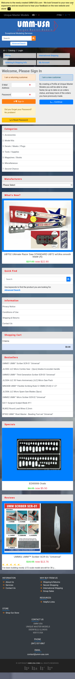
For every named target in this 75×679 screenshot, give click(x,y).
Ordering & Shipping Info (16, 62)
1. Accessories (9, 135)
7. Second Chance (11, 169)
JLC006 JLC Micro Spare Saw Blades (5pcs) (22, 391)
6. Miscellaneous (10, 163)
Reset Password (19, 120)
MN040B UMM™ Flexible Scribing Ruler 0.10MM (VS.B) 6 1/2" (30, 386)
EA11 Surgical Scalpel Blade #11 (17, 403)
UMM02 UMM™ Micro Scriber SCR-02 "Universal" (24, 397)
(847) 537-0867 (38, 643)
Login (20, 50)
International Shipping (48, 55)
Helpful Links (49, 602)
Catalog (11, 50)
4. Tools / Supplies (11, 152)
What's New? (13, 195)
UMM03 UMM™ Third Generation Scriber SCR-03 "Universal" (29, 375)
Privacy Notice (9, 306)
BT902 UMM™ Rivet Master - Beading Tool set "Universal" (28, 414)
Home (8, 55)
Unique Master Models (16, 15)
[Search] (17, 38)
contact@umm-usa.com (38, 654)
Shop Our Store (12, 613)
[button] (34, 15)
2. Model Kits (8, 140)
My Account (44, 62)
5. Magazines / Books (12, 157)
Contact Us (7, 323)
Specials (10, 424)
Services (9, 585)
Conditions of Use (10, 312)
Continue (56, 102)
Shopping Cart (13, 335)
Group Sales (48, 591)
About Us (10, 582)
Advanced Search (19, 44)
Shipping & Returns (11, 318)
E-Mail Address (5, 86)
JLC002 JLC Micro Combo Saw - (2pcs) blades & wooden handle (31, 369)
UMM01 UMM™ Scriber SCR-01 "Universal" (21, 363)
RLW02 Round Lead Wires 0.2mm (17, 408)
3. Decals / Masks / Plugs (14, 146)
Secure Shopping (50, 585)
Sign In (19, 101)
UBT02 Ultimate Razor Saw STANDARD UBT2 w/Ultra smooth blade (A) (37, 255)
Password (5, 94)
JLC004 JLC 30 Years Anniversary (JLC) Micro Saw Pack (28, 380)
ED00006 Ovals (37, 483)
